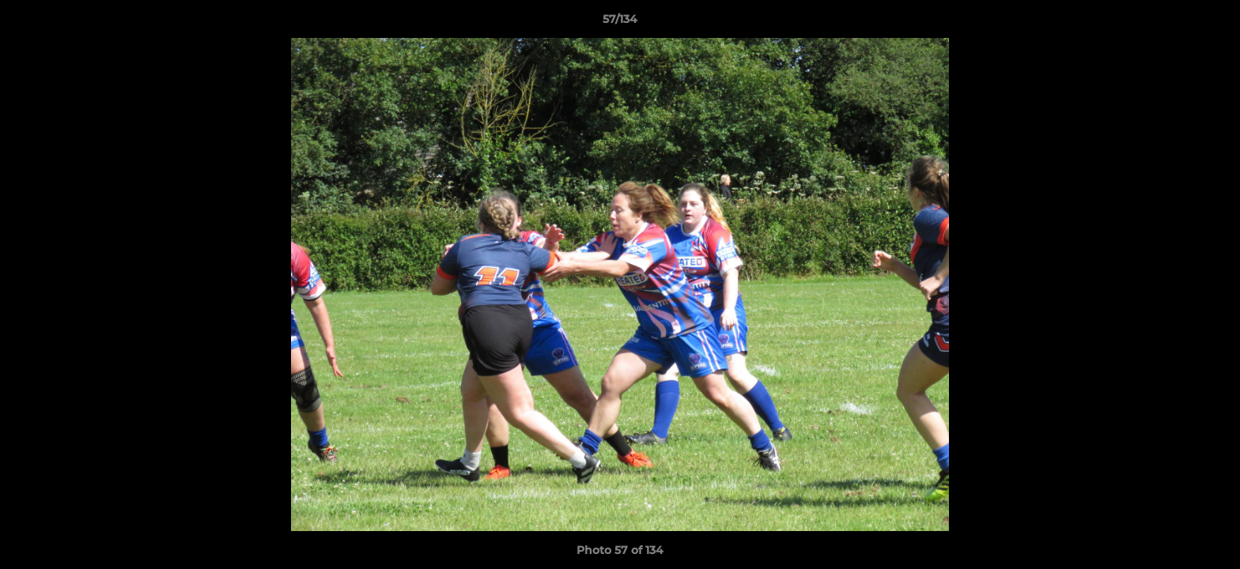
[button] (1211, 23)
